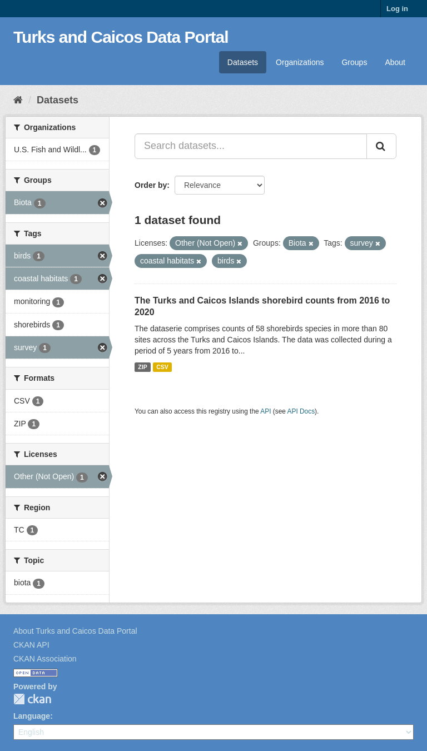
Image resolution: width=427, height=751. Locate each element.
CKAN (32, 699)
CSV (162, 367)
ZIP (142, 367)
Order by (151, 185)
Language (31, 716)
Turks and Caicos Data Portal (121, 37)
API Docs (301, 411)
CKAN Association (45, 658)
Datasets (242, 62)
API (265, 411)
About (395, 62)
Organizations (300, 62)
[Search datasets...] (251, 146)
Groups (354, 62)
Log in (397, 8)
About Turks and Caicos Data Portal (75, 630)
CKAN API (31, 644)
